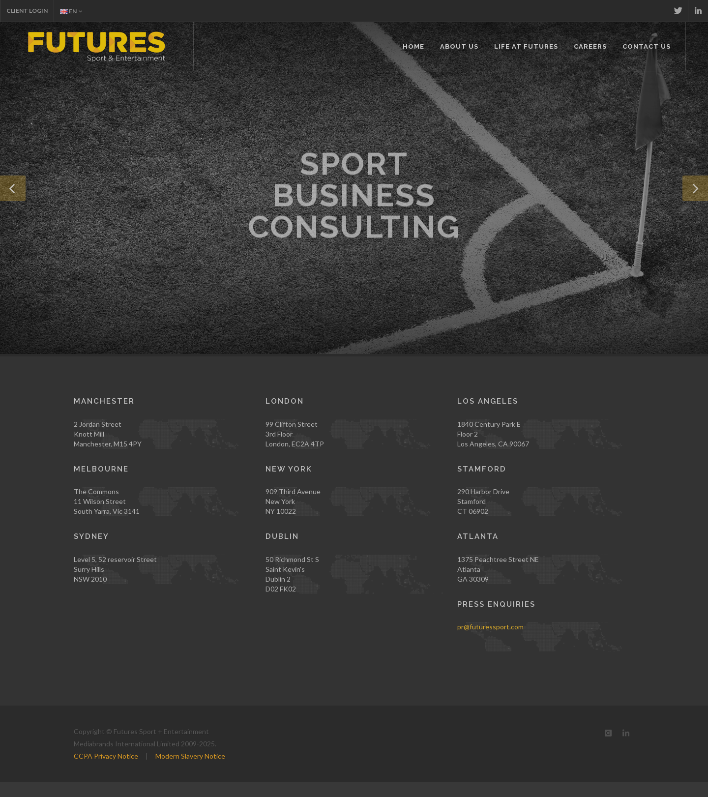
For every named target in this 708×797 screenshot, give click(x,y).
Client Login (27, 10)
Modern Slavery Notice (190, 756)
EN (71, 11)
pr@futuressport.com (490, 626)
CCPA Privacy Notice (106, 756)
